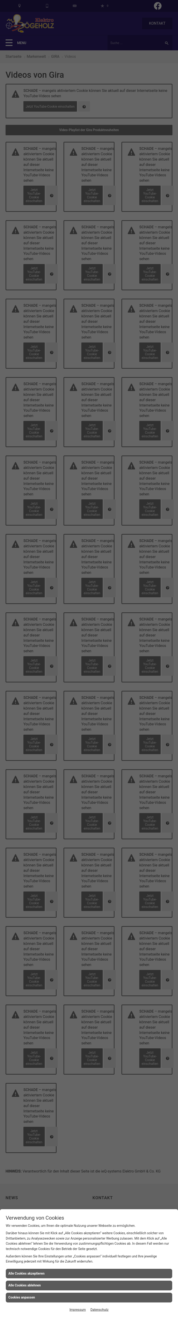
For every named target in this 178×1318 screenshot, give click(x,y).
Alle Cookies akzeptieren (26, 1273)
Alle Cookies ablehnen (24, 1285)
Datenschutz (99, 1310)
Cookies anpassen (21, 1297)
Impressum (78, 1310)
